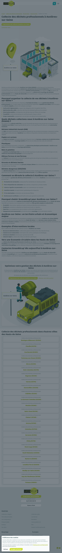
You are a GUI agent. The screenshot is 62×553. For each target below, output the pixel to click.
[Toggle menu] (58, 3)
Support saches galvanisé (38, 527)
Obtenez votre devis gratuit (46, 278)
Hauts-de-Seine (33, 14)
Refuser (5, 549)
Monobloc (34, 519)
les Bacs (4, 525)
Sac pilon (4, 527)
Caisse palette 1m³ (36, 522)
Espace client (31, 505)
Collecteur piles (35, 514)
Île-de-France (26, 14)
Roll (32, 525)
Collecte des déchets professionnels (14, 14)
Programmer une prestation (31, 496)
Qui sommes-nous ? (37, 535)
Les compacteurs (6, 519)
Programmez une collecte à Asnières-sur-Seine (16, 24)
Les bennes (34, 517)
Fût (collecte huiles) (7, 517)
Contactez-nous (6, 28)
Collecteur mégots (7, 514)
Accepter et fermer (16, 549)
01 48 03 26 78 (31, 501)
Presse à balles (5, 522)
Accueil (3, 14)
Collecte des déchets (7, 535)
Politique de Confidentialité (40, 545)
